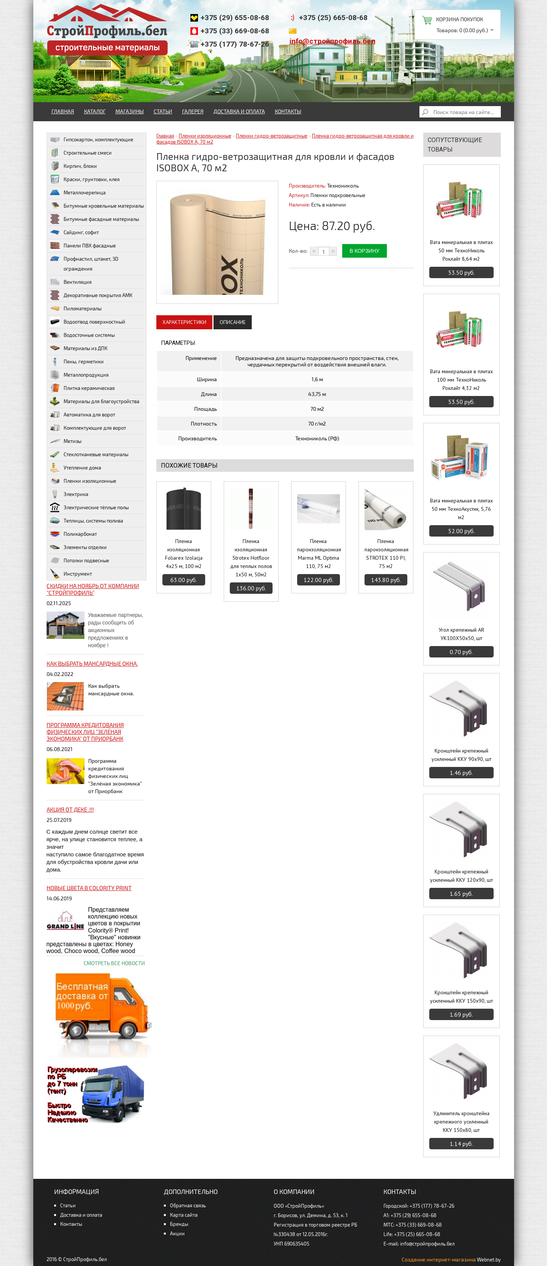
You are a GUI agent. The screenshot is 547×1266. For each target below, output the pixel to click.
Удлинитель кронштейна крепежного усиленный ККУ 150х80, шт (461, 1121)
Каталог (95, 111)
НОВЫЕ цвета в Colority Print (89, 887)
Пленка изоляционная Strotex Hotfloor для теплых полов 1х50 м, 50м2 (251, 558)
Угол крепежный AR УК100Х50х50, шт (461, 634)
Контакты (288, 111)
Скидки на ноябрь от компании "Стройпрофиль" (93, 589)
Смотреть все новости (114, 963)
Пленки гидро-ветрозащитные (271, 136)
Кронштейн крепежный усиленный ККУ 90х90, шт (461, 754)
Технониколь (343, 185)
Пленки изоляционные (205, 136)
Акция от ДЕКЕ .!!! (70, 809)
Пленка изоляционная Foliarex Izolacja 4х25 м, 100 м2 (184, 554)
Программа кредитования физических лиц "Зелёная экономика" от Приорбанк (85, 731)
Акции (177, 1233)
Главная (62, 111)
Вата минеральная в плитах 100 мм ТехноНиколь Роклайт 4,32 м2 (461, 379)
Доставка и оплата (239, 111)
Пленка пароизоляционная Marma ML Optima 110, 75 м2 (318, 554)
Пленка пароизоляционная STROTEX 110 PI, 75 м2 (386, 554)
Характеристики (184, 322)
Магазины (129, 111)
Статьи (163, 111)
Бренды (179, 1224)
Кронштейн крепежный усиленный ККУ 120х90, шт (461, 875)
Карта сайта (184, 1215)
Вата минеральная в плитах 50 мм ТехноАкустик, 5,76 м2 (461, 509)
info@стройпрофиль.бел (333, 41)
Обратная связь (188, 1205)
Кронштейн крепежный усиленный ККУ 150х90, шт (461, 996)
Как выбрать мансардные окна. (92, 663)
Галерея (193, 111)
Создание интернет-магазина (439, 1259)
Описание (233, 322)
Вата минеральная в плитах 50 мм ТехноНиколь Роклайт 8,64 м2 (461, 250)
